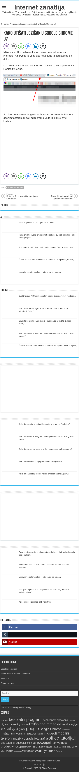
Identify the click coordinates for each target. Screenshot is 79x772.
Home (4, 24)
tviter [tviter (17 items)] (75, 746)
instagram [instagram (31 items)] (8, 733)
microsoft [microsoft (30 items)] (50, 733)
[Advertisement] (39, 388)
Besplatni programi (9, 669)
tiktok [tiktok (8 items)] (64, 747)
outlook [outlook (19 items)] (20, 742)
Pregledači (14, 24)
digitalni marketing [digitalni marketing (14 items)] (10, 724)
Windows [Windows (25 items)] (28, 751)
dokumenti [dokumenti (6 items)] (24, 724)
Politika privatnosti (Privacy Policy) (16, 707)
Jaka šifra (5, 678)
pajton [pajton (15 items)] (28, 742)
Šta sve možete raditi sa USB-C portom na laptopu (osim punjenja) (48, 346)
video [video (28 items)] (10, 751)
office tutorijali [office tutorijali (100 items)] (62, 737)
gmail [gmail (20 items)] (22, 729)
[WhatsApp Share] (21, 46)
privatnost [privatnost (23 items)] (60, 742)
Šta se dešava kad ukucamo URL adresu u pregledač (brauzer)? (47, 260)
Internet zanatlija (39, 7)
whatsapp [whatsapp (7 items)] (18, 751)
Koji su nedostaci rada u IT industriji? (35, 602)
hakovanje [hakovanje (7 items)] (66, 729)
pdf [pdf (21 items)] (34, 742)
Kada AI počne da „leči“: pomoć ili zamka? (37, 222)
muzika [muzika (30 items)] (18, 738)
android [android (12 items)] (4, 720)
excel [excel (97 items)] (6, 728)
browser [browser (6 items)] (72, 720)
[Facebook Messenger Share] (28, 46)
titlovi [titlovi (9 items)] (69, 747)
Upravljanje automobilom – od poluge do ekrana (40, 272)
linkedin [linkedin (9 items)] (40, 734)
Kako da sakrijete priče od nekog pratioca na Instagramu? (44, 474)
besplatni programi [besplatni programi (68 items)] (25, 719)
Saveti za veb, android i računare (15, 674)
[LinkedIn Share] (36, 46)
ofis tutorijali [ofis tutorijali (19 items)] (8, 742)
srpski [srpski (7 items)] (38, 747)
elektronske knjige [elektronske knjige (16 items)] (67, 724)
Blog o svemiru (7, 683)
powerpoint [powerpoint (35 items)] (45, 742)
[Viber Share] (6, 46)
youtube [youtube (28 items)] (49, 751)
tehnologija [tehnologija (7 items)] (57, 747)
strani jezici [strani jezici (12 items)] (46, 747)
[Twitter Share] (43, 46)
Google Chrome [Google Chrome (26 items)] (50, 729)
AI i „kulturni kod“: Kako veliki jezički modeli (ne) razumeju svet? (46, 247)
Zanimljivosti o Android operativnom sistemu (56, 196)
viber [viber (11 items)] (3, 751)
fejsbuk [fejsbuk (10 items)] (15, 729)
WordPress (35, 761)
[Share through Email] (14, 46)
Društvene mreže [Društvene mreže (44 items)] (42, 724)
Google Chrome (15, 187)
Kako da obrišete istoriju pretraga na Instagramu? (40, 461)
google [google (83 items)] (32, 728)
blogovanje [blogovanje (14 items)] (62, 720)
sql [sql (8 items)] (34, 747)
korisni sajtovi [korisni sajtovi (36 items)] (26, 733)
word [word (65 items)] (39, 750)
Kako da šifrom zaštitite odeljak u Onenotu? (22, 196)
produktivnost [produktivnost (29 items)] (10, 746)
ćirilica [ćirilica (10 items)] (59, 751)
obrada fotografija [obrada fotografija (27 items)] (36, 738)
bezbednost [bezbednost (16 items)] (49, 720)
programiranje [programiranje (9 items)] (26, 747)
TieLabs (56, 761)
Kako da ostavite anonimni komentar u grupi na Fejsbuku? (44, 424)
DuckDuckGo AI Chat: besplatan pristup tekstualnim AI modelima (47, 296)
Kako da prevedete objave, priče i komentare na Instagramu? (45, 449)
